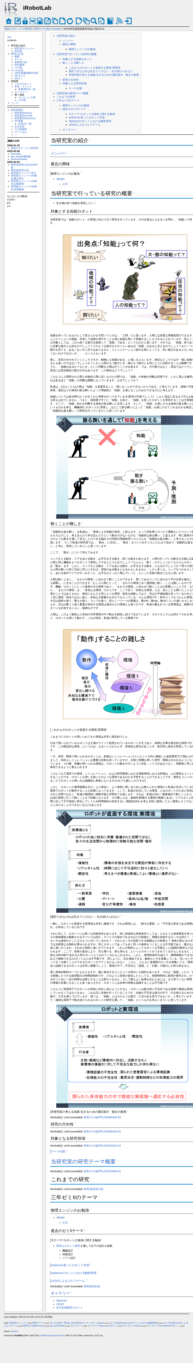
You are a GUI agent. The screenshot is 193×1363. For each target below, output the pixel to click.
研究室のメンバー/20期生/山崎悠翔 (24, 182)
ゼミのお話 (17, 70)
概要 (17, 56)
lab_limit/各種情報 (21, 156)
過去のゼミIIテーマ (74, 109)
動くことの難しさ (73, 62)
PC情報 (19, 120)
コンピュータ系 (27, 97)
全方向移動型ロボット (69, 1307)
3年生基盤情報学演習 (26, 73)
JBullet (60, 178)
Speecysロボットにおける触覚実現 (90, 121)
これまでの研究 (65, 96)
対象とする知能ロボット (77, 59)
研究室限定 (17, 110)
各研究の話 (21, 62)
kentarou (14, 1331)
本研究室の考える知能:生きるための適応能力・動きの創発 (104, 74)
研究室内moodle (24, 115)
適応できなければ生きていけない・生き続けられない (101, 71)
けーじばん (21, 131)
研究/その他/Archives (33, 1326)
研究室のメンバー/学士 (24, 172)
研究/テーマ (38, 1323)
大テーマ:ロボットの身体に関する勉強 (92, 113)
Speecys (61, 1300)
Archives (56, 28)
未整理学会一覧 (27, 89)
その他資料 (21, 129)
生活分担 (19, 126)
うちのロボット (23, 83)
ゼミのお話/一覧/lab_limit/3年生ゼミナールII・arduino (77, 1323)
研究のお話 (17, 53)
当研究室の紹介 (65, 35)
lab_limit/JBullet (57, 1326)
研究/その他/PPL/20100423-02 (102, 1145)
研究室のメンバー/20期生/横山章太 (24, 177)
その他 (45, 28)
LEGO (60, 1304)
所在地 (18, 51)
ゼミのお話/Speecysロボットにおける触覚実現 (134, 1323)
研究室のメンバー (24, 48)
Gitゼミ (19, 78)
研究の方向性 (71, 79)
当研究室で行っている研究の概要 (76, 54)
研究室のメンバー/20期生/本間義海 (24, 188)
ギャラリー (21, 92)
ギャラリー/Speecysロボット (102, 1326)
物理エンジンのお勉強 (82, 49)
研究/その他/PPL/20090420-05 (102, 1117)
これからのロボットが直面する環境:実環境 (94, 67)
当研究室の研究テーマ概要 (72, 93)
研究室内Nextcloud (25, 118)
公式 (65, 183)
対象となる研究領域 (75, 83)
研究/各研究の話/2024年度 (24, 166)
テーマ (18, 59)
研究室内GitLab (23, 112)
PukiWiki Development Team (52, 1336)
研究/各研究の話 (20, 170)
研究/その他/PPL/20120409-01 (102, 1171)
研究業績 (19, 64)
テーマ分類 (75, 88)
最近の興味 (69, 44)
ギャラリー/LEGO (132, 1326)
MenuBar (16, 153)
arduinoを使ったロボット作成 (87, 117)
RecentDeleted (19, 159)
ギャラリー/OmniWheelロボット (163, 1326)
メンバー (68, 40)
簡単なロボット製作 (68, 1245)
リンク (14, 103)
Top (9, 37)
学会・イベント (23, 86)
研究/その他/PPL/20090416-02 (102, 1131)
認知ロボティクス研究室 (18, 28)
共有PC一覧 (25, 123)
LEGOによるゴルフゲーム (85, 124)
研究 (36, 28)
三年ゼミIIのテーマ (67, 100)
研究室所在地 (92, 1286)
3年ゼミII (20, 75)
